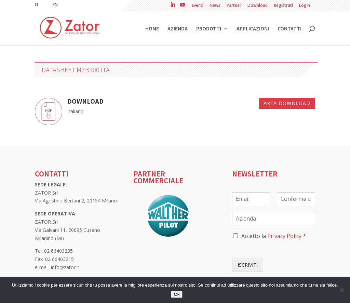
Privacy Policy (284, 236)
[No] (341, 290)
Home (152, 29)
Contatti (289, 29)
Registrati (283, 5)
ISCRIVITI (248, 265)
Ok (176, 294)
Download (257, 5)
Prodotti (208, 29)
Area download (287, 103)
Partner (234, 5)
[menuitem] (37, 5)
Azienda (177, 29)
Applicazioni (253, 29)
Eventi (197, 5)
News (215, 5)
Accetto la (273, 236)
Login (304, 5)
